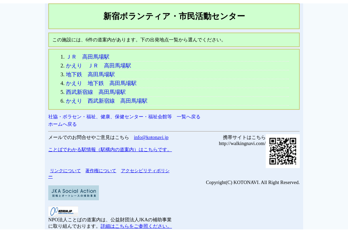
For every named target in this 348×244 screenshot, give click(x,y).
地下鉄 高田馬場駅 (90, 74)
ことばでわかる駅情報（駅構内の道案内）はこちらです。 (110, 149)
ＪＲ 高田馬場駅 (87, 57)
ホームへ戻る (62, 124)
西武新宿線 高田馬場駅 (96, 92)
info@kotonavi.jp (151, 137)
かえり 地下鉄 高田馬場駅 (101, 83)
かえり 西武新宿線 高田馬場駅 (106, 101)
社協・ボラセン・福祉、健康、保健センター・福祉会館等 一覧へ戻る (124, 116)
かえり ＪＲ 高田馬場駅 (98, 65)
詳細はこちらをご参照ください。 (136, 226)
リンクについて (65, 170)
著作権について (100, 170)
